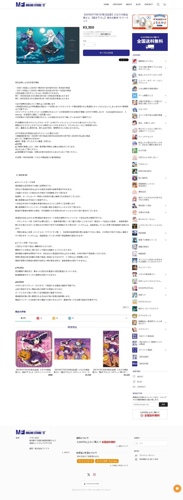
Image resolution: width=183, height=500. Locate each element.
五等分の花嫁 (144, 212)
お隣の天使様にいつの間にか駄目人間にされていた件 (150, 102)
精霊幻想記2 (144, 247)
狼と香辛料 (143, 178)
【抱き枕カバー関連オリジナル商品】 (150, 343)
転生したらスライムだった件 (150, 75)
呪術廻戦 (142, 233)
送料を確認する (106, 34)
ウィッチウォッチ (146, 137)
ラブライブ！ (144, 329)
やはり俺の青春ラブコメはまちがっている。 (150, 68)
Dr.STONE (143, 150)
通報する (126, 307)
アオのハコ (143, 164)
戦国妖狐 (142, 254)
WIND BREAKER (145, 171)
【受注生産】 (144, 357)
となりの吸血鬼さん (147, 274)
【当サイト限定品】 (147, 336)
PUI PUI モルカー (145, 302)
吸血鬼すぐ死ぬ (145, 205)
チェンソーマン (145, 267)
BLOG (138, 4)
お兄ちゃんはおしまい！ (149, 157)
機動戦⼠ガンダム (146, 61)
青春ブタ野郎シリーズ (148, 240)
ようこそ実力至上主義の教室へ (150, 116)
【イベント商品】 (146, 350)
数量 (84, 41)
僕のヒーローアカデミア (148, 309)
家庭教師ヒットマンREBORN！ (147, 185)
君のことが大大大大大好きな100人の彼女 (150, 199)
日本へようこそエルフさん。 (150, 281)
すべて (23, 318)
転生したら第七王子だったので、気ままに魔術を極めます (150, 144)
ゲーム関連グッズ (146, 95)
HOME (106, 4)
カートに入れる (106, 53)
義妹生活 (142, 192)
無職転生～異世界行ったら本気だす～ (150, 322)
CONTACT (148, 4)
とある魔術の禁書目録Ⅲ (149, 89)
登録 (163, 404)
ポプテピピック (145, 315)
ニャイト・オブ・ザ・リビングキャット (150, 82)
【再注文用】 (144, 364)
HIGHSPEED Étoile (146, 288)
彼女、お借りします (147, 123)
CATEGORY (117, 4)
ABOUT (129, 4)
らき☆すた (143, 109)
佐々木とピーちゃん (147, 219)
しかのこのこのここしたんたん (150, 226)
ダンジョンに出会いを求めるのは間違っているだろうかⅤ (150, 260)
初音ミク (142, 295)
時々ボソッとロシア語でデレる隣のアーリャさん (150, 130)
